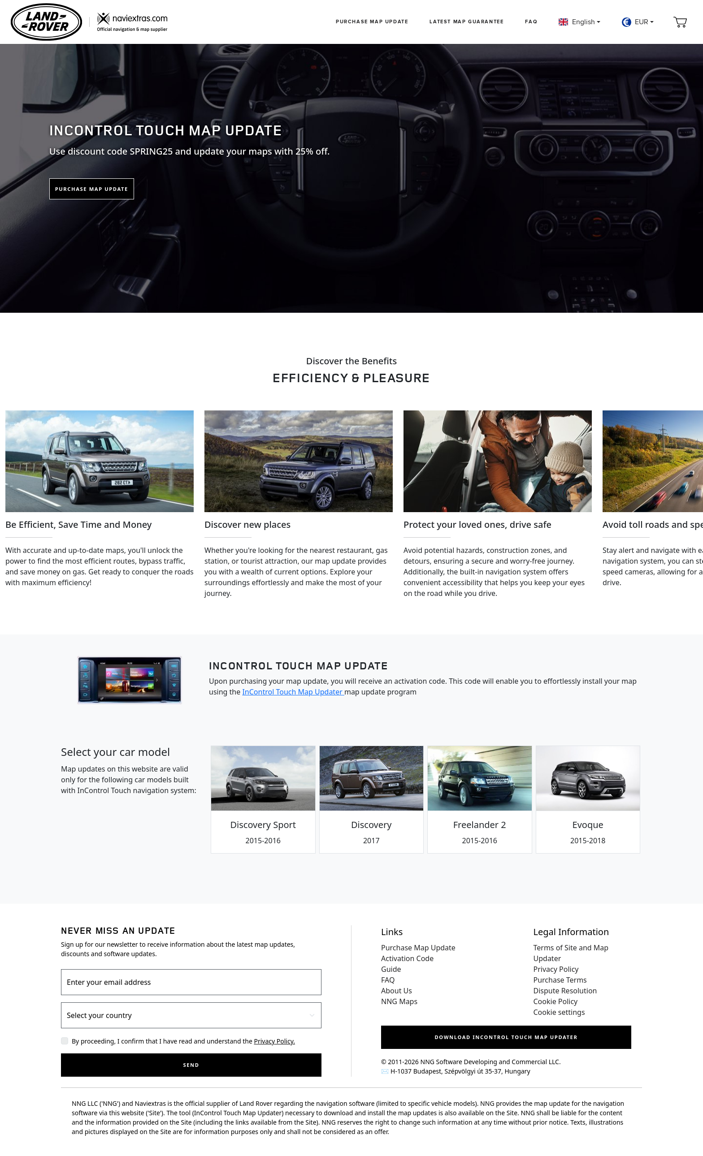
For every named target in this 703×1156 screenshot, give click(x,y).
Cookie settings (559, 1012)
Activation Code (407, 958)
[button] (579, 22)
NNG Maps (399, 1001)
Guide (391, 969)
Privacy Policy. (274, 1041)
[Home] (89, 22)
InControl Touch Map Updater (293, 692)
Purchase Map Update (372, 22)
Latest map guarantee (466, 22)
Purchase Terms (560, 980)
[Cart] (680, 21)
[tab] (263, 800)
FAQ (531, 22)
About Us (396, 991)
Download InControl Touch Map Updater (506, 1037)
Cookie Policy (556, 1001)
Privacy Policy (556, 969)
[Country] (191, 1015)
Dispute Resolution (565, 991)
